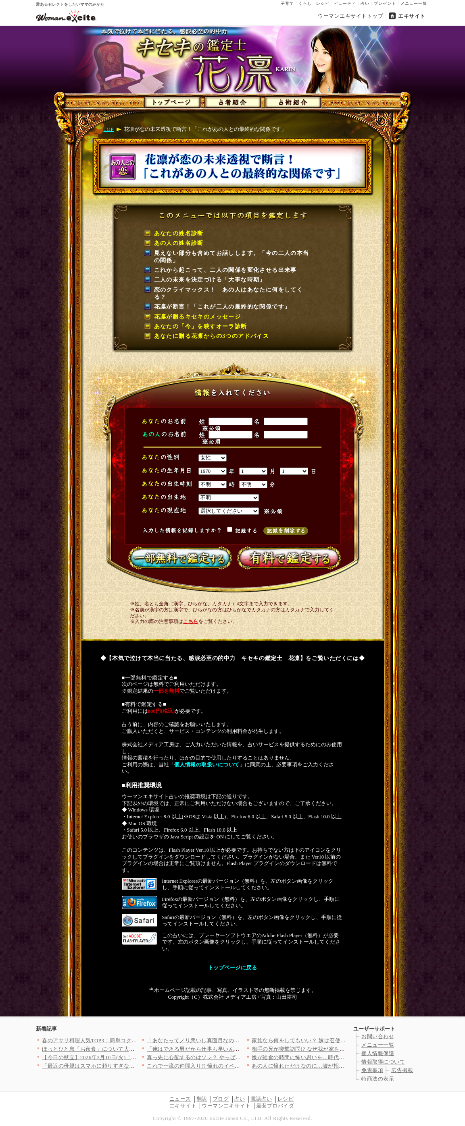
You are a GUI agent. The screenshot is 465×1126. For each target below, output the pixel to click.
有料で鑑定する (287, 558)
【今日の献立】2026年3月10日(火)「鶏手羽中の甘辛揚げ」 (114, 1057)
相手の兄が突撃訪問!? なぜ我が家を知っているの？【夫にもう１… (334, 1049)
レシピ (322, 3)
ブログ (221, 1099)
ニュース (180, 1099)
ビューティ (345, 3)
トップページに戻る (232, 968)
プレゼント (385, 3)
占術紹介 (291, 100)
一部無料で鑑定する (178, 558)
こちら (190, 621)
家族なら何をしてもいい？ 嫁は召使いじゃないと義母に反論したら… (337, 1040)
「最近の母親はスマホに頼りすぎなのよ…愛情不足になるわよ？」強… (129, 1066)
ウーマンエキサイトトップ (350, 16)
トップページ (171, 100)
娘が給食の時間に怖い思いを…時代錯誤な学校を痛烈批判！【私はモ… (339, 1057)
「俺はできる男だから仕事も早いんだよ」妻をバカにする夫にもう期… (234, 1049)
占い (365, 3)
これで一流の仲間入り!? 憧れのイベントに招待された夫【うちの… (229, 1066)
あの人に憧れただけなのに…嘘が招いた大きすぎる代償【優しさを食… (339, 1066)
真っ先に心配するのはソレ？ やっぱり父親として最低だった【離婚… (232, 1057)
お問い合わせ (377, 1036)
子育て (287, 3)
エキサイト (411, 16)
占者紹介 (231, 100)
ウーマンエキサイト (226, 1106)
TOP (109, 129)
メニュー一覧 (413, 3)
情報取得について (383, 1062)
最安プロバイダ (275, 1106)
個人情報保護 (377, 1053)
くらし (305, 3)
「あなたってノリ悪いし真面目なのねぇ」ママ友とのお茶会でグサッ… (234, 1040)
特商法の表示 (377, 1079)
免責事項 (372, 1070)
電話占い (261, 1099)
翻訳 (201, 1099)
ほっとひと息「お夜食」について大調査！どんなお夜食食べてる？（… (129, 1049)
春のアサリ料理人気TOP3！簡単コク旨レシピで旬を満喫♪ (112, 1040)
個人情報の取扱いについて (207, 765)
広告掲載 (402, 1070)
